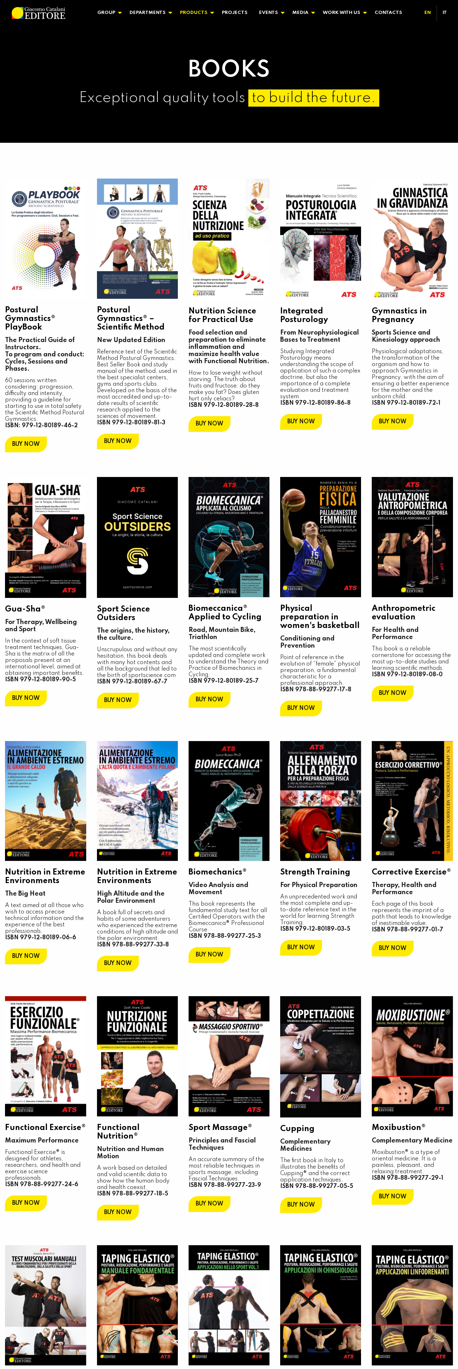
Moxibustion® (399, 1127)
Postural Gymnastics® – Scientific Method (131, 318)
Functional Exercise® (45, 1127)
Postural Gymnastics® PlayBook (30, 318)
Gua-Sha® (25, 609)
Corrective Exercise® (411, 872)
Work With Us (341, 12)
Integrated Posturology (304, 315)
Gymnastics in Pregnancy (399, 315)
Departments (148, 12)
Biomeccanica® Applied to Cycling (225, 612)
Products (194, 12)
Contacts (388, 12)
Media (300, 12)
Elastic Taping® (127, 1258)
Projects (235, 12)
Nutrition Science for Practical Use (222, 315)
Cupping (297, 1128)
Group (106, 12)
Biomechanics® (218, 872)
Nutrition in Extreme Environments (45, 876)
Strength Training (315, 872)
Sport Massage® (220, 1127)
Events (268, 12)
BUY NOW (26, 444)
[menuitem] (108, 13)
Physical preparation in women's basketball (320, 616)
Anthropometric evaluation (403, 612)
